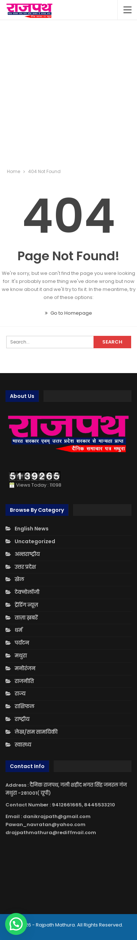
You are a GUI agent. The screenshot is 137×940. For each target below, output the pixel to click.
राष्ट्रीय (22, 719)
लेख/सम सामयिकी (36, 732)
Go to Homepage (68, 313)
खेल (19, 579)
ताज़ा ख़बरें (26, 617)
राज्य (20, 693)
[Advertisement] (68, 94)
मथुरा (21, 655)
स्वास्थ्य (23, 744)
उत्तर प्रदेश (25, 567)
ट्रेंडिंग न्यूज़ (26, 605)
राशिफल (24, 706)
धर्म (18, 630)
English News (32, 528)
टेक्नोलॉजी (27, 592)
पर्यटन (22, 643)
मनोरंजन (25, 668)
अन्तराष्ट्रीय (27, 554)
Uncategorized (35, 541)
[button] (16, 924)
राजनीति (24, 681)
